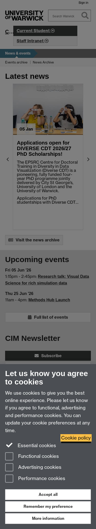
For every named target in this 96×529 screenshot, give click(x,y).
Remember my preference (48, 506)
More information (48, 518)
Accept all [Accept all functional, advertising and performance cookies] (48, 494)
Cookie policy (76, 438)
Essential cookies (30, 445)
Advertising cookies (33, 467)
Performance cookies (35, 479)
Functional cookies (32, 456)
